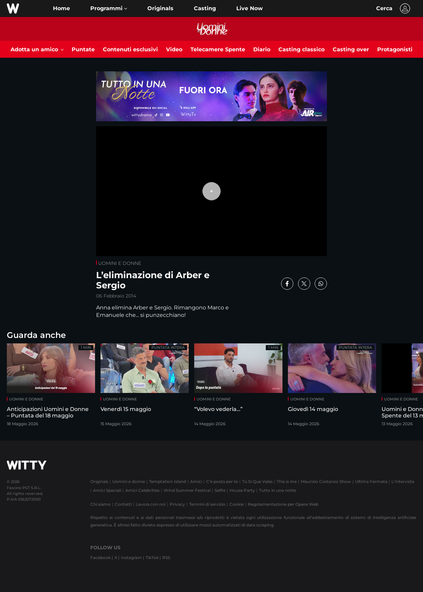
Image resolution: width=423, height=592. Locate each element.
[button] (108, 8)
